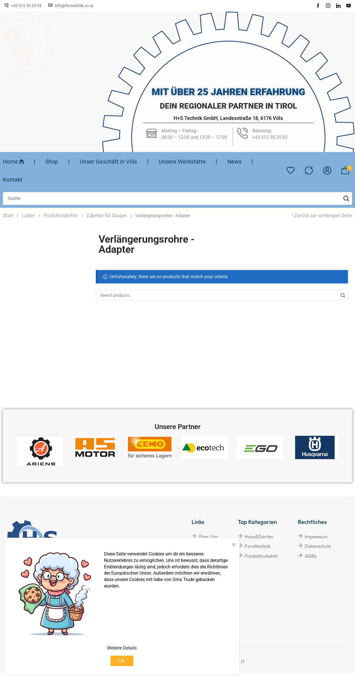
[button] (291, 171)
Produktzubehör (60, 215)
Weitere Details (122, 648)
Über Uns (208, 536)
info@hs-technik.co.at (74, 5)
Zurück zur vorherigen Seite (323, 215)
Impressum (316, 536)
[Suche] (346, 198)
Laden (28, 215)
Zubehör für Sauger (106, 215)
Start (8, 215)
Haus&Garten (259, 536)
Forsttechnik (257, 546)
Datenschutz (318, 546)
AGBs (310, 556)
